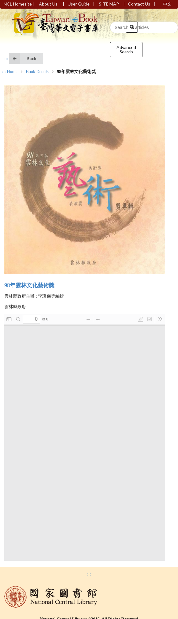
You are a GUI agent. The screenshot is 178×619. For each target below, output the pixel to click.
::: (6, 58)
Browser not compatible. (84, 437)
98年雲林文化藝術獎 (29, 285)
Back (22, 58)
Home (12, 72)
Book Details (37, 72)
